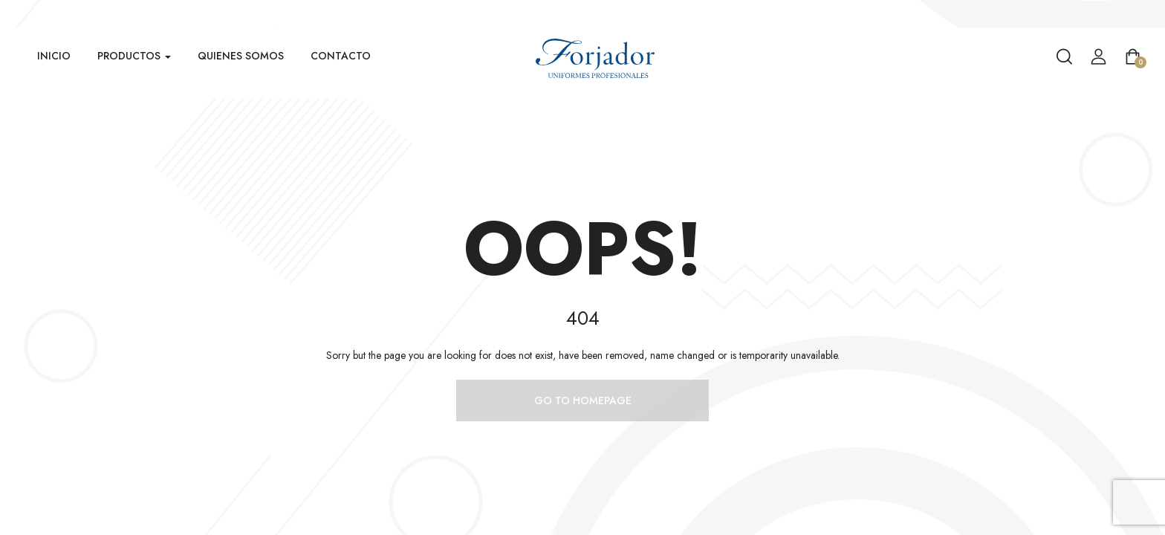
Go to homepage (583, 400)
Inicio (54, 55)
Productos (134, 55)
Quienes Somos (241, 55)
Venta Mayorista (1128, 13)
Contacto (341, 55)
